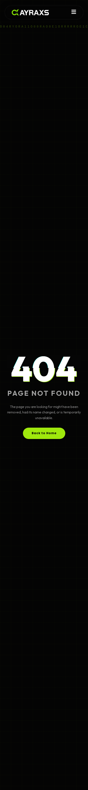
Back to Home (44, 433)
